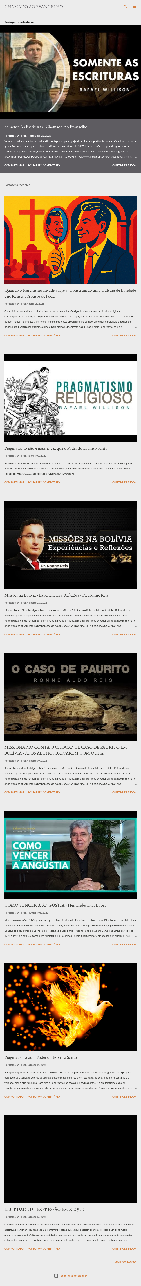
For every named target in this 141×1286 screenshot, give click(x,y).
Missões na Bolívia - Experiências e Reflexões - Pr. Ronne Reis (56, 595)
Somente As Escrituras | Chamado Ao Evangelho (45, 126)
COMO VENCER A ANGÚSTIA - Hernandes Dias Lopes (55, 905)
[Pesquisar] (125, 6)
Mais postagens (126, 1262)
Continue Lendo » (124, 165)
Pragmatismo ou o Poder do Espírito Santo (40, 1057)
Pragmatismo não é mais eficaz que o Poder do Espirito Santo (56, 448)
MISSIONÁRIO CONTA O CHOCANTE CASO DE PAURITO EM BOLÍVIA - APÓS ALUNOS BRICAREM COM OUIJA (65, 750)
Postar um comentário (44, 165)
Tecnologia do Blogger (70, 1275)
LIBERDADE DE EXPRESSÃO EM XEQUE (44, 1209)
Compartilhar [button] (14, 165)
